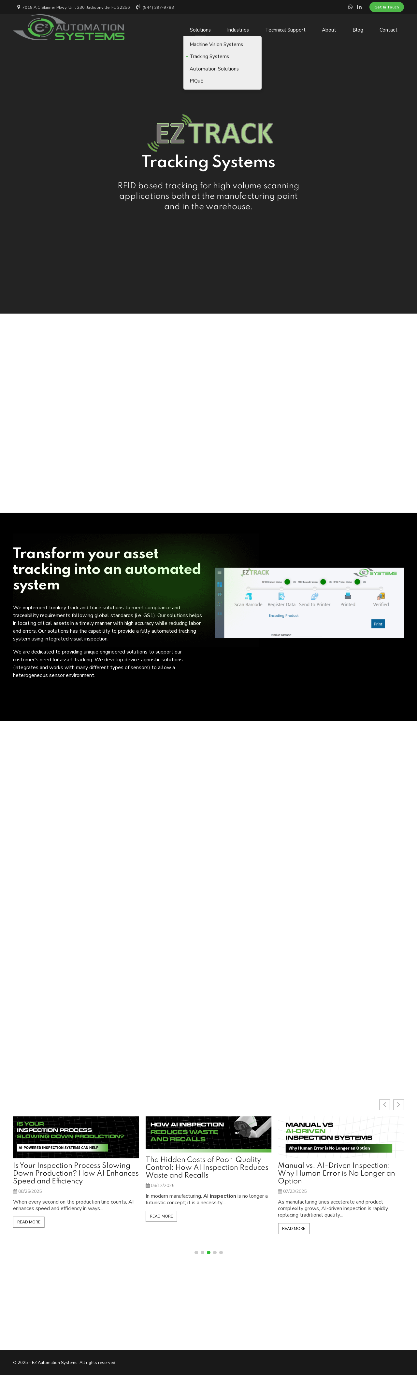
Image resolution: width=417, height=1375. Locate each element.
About (329, 27)
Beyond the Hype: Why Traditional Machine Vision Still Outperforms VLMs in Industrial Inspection (71, 1173)
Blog (357, 27)
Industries (238, 27)
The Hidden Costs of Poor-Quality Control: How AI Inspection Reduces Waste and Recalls (339, 1167)
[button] (196, 1252)
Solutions (200, 27)
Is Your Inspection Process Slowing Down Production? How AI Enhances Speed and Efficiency (208, 1173)
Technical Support (285, 27)
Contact (388, 27)
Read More (28, 1228)
